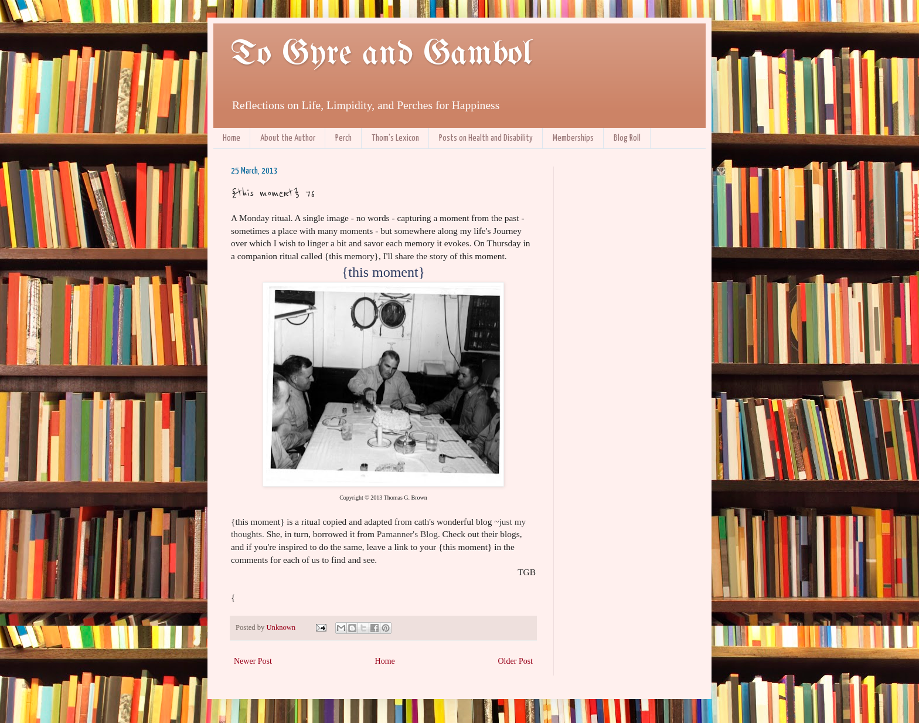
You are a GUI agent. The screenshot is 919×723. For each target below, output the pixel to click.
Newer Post (253, 661)
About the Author (287, 138)
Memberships (573, 138)
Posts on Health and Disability (486, 138)
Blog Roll (627, 138)
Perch (343, 138)
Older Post (515, 661)
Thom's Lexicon (395, 138)
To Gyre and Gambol (381, 54)
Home (231, 138)
